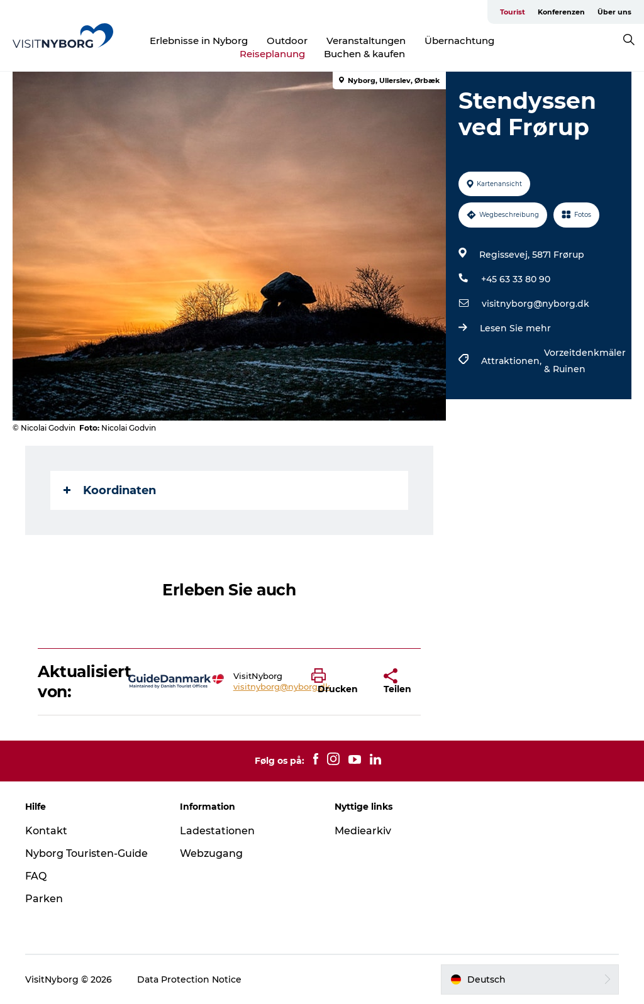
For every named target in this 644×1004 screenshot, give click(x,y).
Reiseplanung (272, 54)
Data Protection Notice (189, 979)
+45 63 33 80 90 (515, 279)
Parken (44, 899)
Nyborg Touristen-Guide (86, 853)
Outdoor (287, 41)
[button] (338, 681)
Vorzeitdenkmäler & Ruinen (585, 361)
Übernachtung (459, 41)
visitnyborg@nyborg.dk (535, 303)
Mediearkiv (363, 831)
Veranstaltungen (366, 41)
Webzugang (211, 853)
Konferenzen (561, 12)
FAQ (36, 876)
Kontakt (46, 831)
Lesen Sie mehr (515, 328)
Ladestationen (217, 831)
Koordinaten (110, 490)
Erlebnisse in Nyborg (199, 41)
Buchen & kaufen (364, 54)
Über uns (614, 12)
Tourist (512, 12)
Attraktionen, (512, 361)
